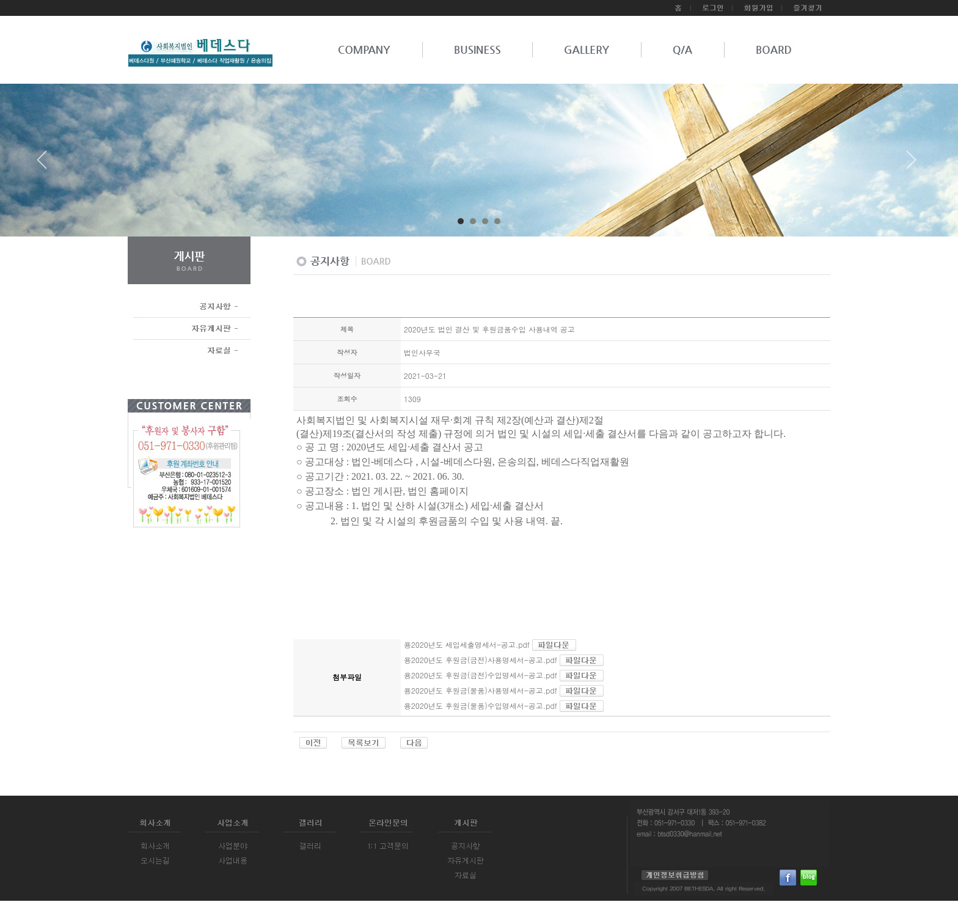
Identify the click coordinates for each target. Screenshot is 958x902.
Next (911, 164)
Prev (46, 164)
